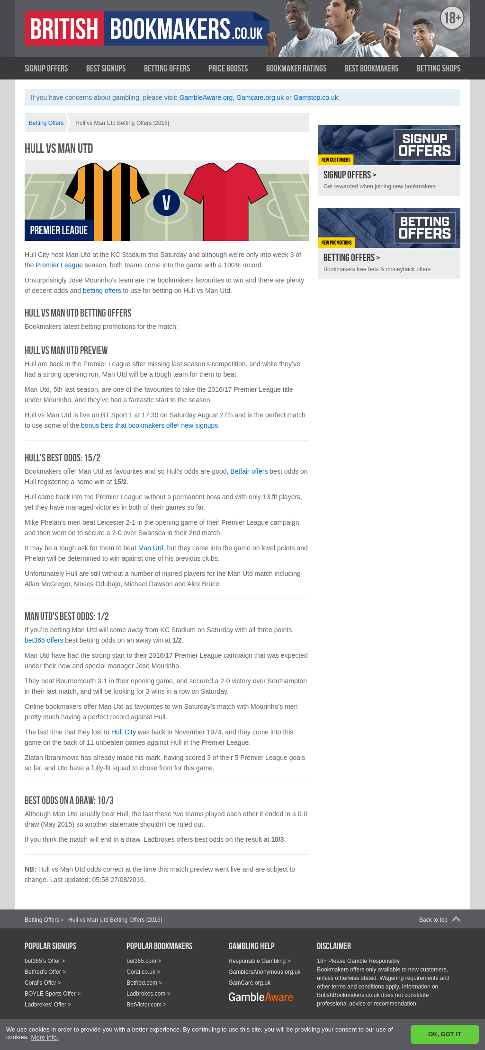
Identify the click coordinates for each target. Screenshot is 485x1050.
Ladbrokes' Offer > (48, 1004)
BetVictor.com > (146, 1004)
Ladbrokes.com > (148, 993)
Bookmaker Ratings (296, 68)
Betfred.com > (144, 982)
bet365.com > (143, 961)
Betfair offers (249, 471)
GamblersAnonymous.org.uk (265, 972)
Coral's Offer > (43, 982)
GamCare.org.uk (250, 982)
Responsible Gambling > (260, 961)
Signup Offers (46, 68)
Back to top (433, 920)
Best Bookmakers (371, 68)
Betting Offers (167, 68)
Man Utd (150, 548)
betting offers (102, 290)
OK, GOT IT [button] (444, 1034)
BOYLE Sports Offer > (53, 993)
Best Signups (106, 68)
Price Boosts (228, 68)
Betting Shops (438, 68)
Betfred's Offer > (45, 972)
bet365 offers (44, 640)
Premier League (59, 265)
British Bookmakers (117, 36)
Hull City (123, 732)
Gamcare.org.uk (260, 97)
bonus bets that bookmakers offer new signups (149, 425)
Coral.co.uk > (143, 972)
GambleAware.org (206, 97)
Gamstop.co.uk (316, 97)
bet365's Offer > (45, 961)
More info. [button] (45, 1037)
